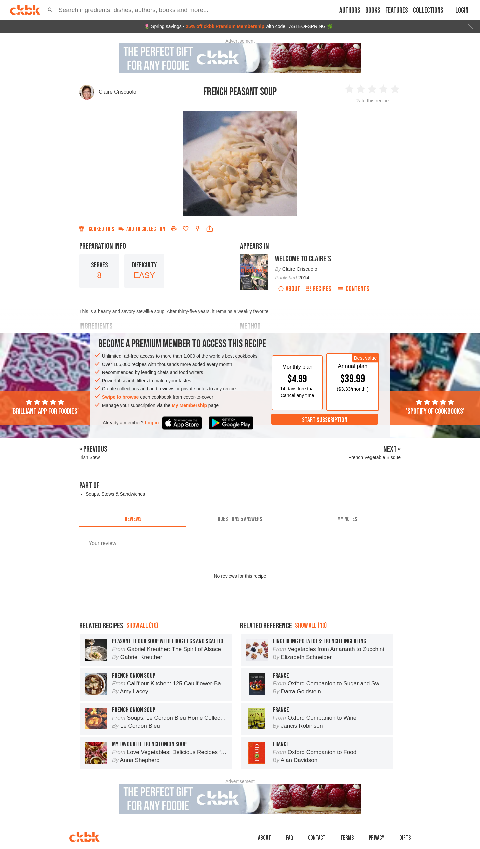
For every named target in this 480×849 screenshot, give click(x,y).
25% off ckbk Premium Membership (225, 26)
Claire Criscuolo (117, 92)
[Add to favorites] (186, 229)
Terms (347, 837)
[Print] (174, 229)
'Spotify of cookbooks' (435, 407)
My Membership (189, 405)
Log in (152, 422)
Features (396, 10)
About (289, 289)
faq (289, 837)
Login (461, 10)
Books (372, 10)
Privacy (376, 837)
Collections (428, 10)
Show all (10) (142, 625)
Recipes (318, 289)
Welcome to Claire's (303, 259)
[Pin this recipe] (198, 229)
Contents (353, 289)
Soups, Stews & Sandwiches (115, 494)
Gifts (405, 837)
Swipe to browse (120, 397)
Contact (316, 837)
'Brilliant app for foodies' (45, 407)
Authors (349, 10)
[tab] (132, 519)
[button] (50, 10)
